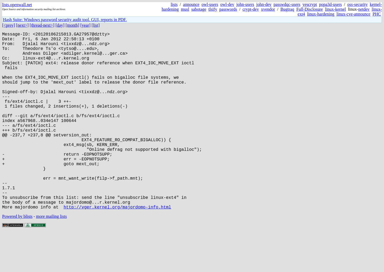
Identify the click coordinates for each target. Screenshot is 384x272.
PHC (377, 14)
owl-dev (227, 4)
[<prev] (8, 25)
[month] (72, 25)
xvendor (268, 9)
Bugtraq (287, 9)
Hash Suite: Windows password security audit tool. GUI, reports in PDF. (65, 19)
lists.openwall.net (17, 4)
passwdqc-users (287, 4)
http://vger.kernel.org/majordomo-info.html (117, 246)
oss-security (357, 4)
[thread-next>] (42, 25)
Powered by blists (17, 256)
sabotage (198, 9)
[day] (60, 25)
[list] (95, 25)
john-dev (263, 4)
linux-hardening (320, 14)
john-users (245, 4)
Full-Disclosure (309, 9)
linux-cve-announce (353, 14)
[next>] (22, 25)
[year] (85, 25)
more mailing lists (51, 256)
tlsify (212, 9)
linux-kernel (335, 9)
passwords (228, 9)
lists (174, 4)
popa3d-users (330, 4)
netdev (364, 9)
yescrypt (309, 4)
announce (191, 4)
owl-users (210, 4)
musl (185, 9)
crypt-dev (250, 9)
